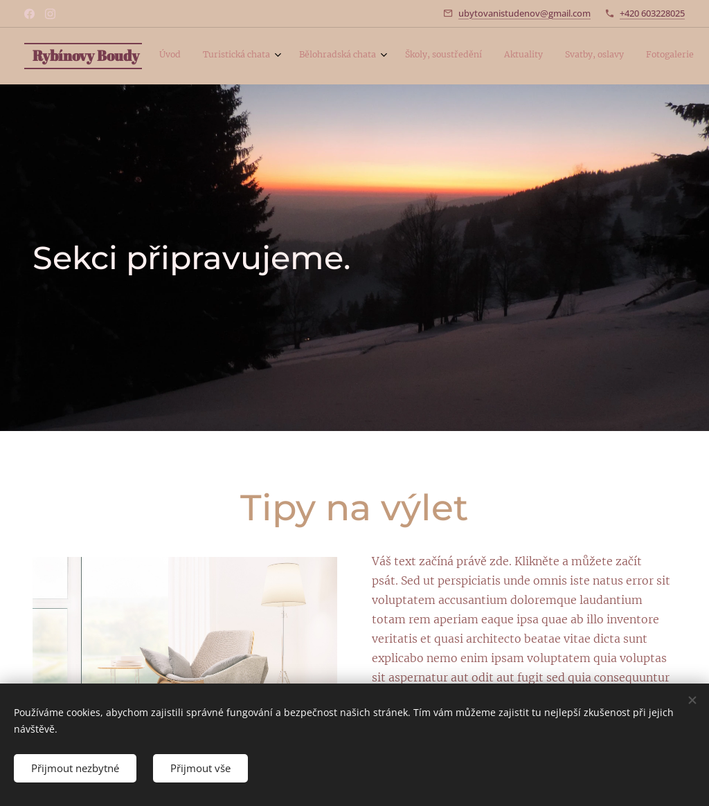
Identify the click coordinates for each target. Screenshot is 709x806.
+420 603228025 (652, 13)
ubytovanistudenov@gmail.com (524, 13)
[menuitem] (519, 56)
